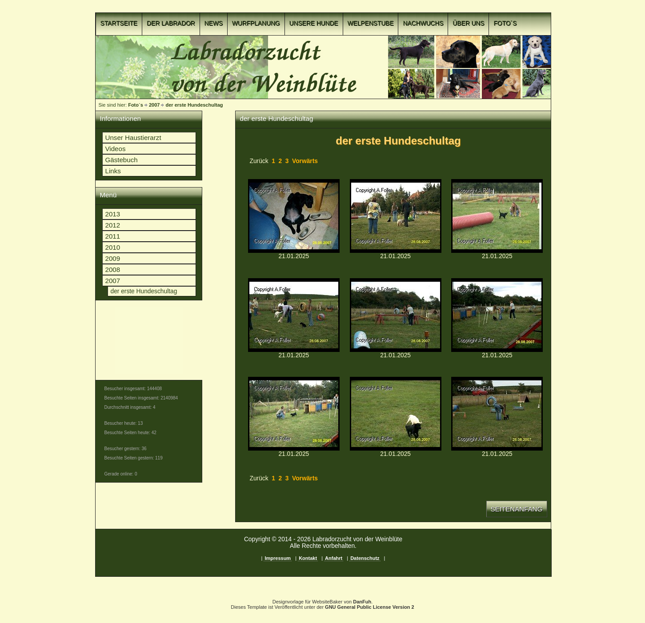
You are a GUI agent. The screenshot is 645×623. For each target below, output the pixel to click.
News (213, 23)
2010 (112, 247)
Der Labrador (171, 23)
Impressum (277, 558)
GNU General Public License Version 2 (369, 607)
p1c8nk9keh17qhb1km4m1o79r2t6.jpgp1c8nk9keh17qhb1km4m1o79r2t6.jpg (497, 216)
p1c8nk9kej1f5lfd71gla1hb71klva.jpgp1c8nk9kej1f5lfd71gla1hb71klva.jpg (497, 315)
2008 (112, 269)
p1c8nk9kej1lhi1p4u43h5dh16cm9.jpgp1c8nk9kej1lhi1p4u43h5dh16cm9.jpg (294, 414)
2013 (112, 214)
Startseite (119, 23)
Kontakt (308, 558)
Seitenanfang (517, 509)
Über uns (468, 23)
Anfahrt (333, 558)
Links (113, 171)
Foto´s (505, 23)
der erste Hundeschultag (194, 105)
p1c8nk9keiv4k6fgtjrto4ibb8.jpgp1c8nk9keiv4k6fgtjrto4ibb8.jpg (395, 315)
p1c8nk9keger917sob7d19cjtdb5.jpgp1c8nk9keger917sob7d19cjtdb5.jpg (395, 216)
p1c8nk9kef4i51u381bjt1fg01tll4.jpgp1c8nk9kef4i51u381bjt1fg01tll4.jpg (294, 216)
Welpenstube (371, 23)
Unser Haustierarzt (133, 137)
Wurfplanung (256, 23)
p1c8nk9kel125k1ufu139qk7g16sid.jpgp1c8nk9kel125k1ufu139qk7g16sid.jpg (497, 414)
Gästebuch (121, 160)
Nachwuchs (423, 23)
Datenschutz (364, 558)
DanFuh (362, 601)
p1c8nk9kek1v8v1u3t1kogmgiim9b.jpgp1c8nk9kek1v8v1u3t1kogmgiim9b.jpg (395, 414)
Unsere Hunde (313, 23)
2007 (154, 105)
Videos (115, 148)
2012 (112, 225)
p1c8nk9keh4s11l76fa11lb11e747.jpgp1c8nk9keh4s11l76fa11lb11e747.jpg (294, 315)
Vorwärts (305, 161)
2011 (112, 236)
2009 (112, 258)
